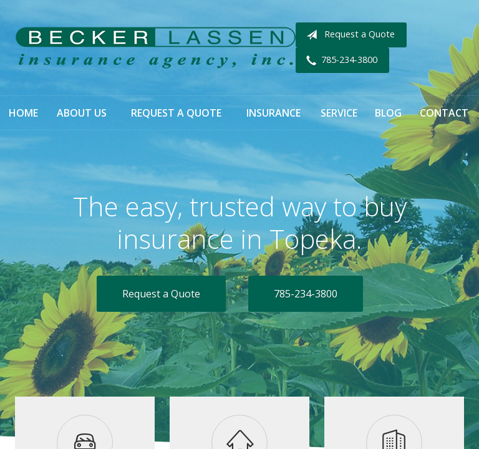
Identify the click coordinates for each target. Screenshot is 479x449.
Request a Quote (348, 34)
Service (339, 113)
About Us (82, 113)
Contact (444, 113)
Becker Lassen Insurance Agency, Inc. (155, 47)
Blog (388, 113)
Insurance (273, 113)
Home (23, 113)
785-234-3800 (339, 60)
